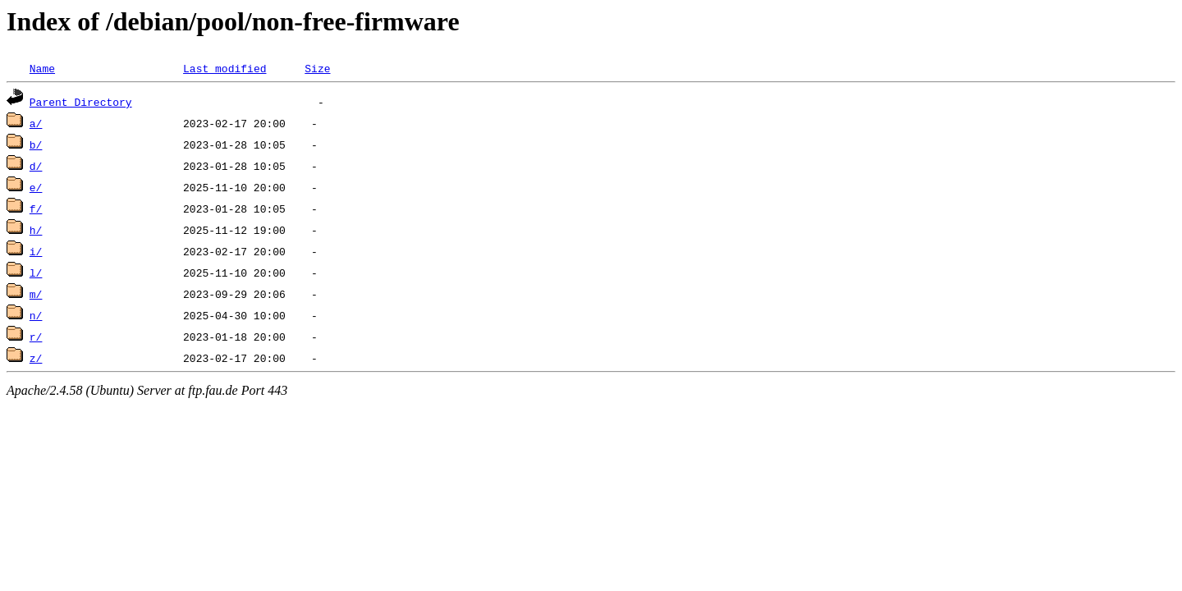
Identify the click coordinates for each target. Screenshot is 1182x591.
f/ (36, 208)
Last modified (224, 68)
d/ (36, 165)
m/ (36, 293)
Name (42, 68)
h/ (36, 229)
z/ (36, 357)
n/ (36, 315)
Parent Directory (81, 101)
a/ (36, 123)
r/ (36, 336)
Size (317, 68)
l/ (36, 272)
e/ (36, 187)
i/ (36, 251)
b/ (36, 144)
